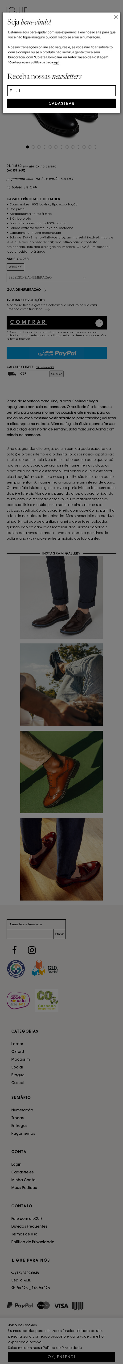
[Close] (116, 16)
